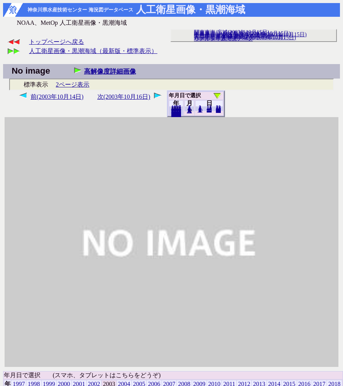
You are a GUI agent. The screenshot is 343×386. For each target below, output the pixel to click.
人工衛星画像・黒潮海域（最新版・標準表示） (93, 51)
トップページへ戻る (56, 42)
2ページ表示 (72, 84)
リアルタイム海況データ (223, 38)
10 (199, 110)
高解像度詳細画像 (110, 71)
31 (218, 110)
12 (189, 111)
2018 (176, 114)
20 (209, 110)
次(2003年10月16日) (123, 96)
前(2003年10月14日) (57, 96)
